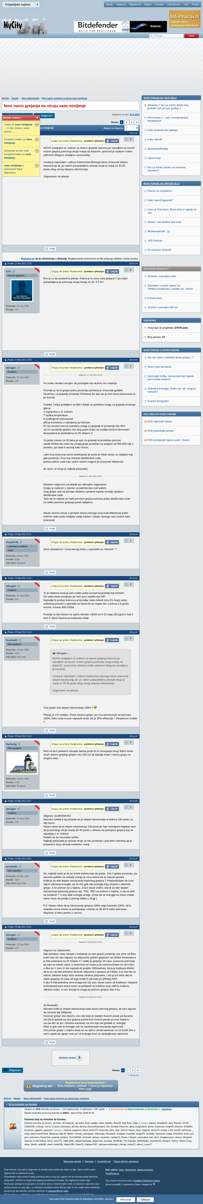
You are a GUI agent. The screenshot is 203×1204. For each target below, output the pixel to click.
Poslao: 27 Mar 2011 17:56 (20, 263)
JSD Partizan (155, 485)
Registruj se (135, 4)
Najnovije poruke (72, 1161)
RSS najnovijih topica (159, 310)
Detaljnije (167, 1109)
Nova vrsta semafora (159, 256)
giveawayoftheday (157, 393)
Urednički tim (104, 1161)
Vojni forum (130, 1170)
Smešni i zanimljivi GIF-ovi (162, 196)
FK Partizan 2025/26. (159, 494)
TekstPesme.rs (112, 1174)
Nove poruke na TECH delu (160, 342)
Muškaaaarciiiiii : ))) (158, 475)
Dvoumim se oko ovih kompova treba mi (17, 154)
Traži (186, 4)
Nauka (15, 98)
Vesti (121, 1170)
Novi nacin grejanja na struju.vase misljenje (64, 98)
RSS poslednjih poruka (160, 320)
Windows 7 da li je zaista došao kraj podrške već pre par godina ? (167, 351)
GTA (8, 271)
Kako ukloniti (154, 384)
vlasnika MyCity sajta (58, 1191)
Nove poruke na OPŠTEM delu (162, 428)
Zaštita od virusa (145, 1170)
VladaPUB (12, 542)
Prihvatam (125, 1199)
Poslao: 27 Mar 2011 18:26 (20, 360)
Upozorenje (154, 402)
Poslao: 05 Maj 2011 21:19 (19, 632)
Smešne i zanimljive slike (161, 165)
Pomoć (195, 4)
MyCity (109, 4)
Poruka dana (154, 187)
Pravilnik (159, 4)
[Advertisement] (101, 69)
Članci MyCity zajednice (126, 1161)
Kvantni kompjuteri (158, 290)
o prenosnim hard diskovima (14, 169)
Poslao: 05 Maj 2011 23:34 (19, 927)
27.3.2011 (135, 114)
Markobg (11, 744)
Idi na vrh (134, 1075)
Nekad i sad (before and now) (164, 466)
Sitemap (89, 1161)
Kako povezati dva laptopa (162, 374)
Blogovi (148, 4)
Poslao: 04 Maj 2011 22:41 (19, 534)
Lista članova (173, 4)
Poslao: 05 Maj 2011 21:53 (19, 736)
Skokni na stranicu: (113, 128)
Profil (52, 248)
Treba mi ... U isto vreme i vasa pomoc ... (18, 128)
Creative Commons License (147, 1181)
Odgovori (46, 115)
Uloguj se (121, 4)
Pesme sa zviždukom (159, 435)
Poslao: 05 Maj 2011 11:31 (19, 578)
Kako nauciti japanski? (160, 444)
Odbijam (145, 1199)
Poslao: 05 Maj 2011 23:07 (19, 801)
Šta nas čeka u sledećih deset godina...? (170, 246)
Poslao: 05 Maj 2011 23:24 (19, 859)
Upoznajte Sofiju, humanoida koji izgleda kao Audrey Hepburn (170, 267)
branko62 (11, 640)
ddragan (11, 367)
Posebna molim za (18, 141)
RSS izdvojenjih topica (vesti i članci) (168, 329)
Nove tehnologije (30, 98)
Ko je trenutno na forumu (23, 1104)
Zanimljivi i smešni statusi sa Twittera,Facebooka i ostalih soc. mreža (170, 176)
